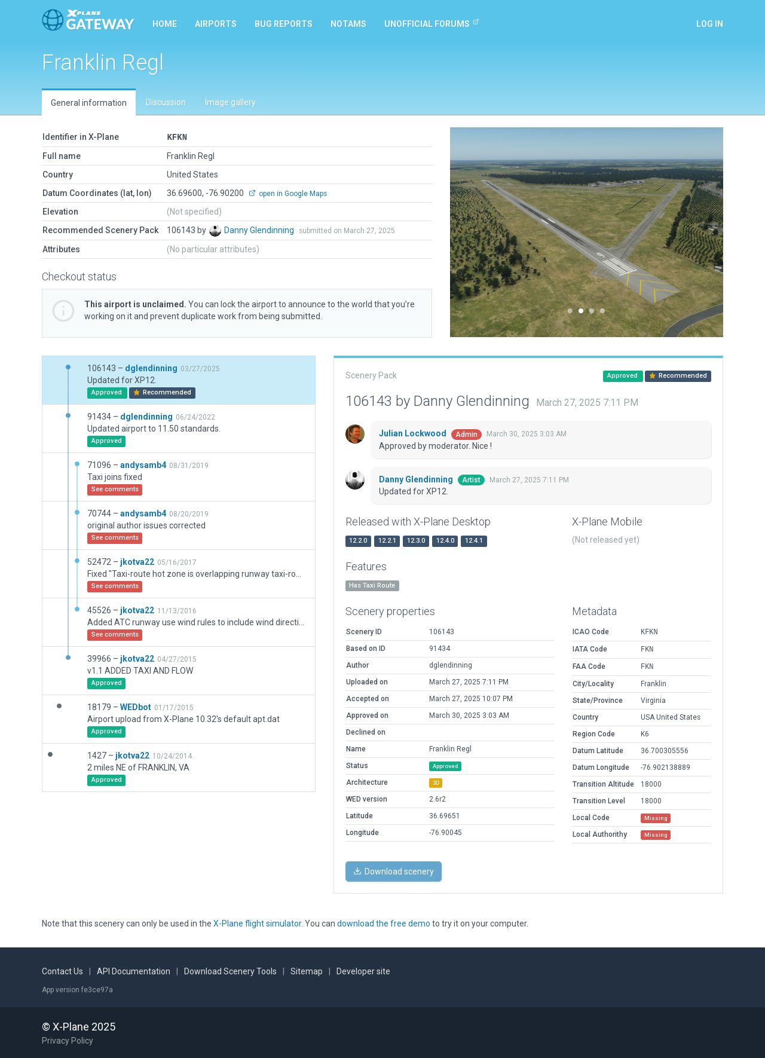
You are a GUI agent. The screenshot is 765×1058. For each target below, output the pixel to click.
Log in (709, 24)
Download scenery (393, 871)
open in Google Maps (288, 193)
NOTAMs (348, 24)
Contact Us (62, 971)
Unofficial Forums (431, 23)
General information (89, 103)
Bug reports (284, 24)
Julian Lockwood (413, 433)
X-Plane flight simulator (257, 923)
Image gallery (230, 102)
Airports (216, 24)
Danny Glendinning (260, 229)
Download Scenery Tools (230, 971)
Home (164, 24)
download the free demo (383, 923)
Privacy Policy (67, 1040)
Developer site (363, 971)
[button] (470, 232)
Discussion (166, 102)
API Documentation (133, 971)
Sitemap (306, 971)
